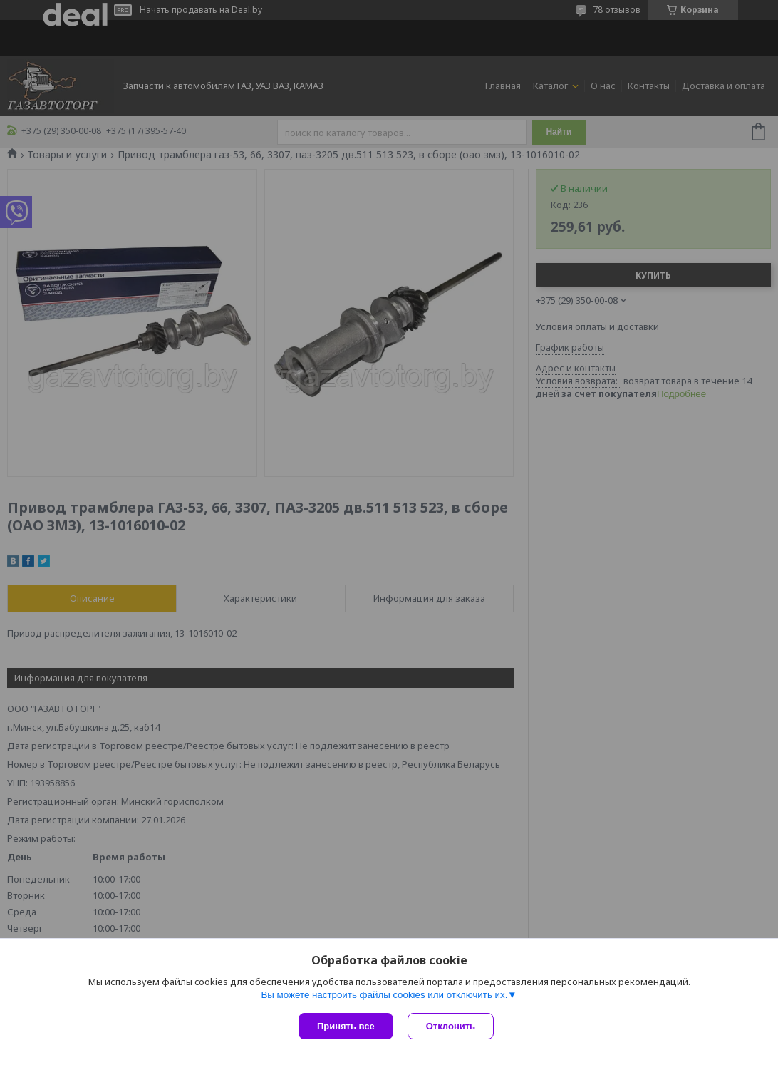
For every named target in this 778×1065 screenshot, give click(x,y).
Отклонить (450, 1026)
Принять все (346, 1026)
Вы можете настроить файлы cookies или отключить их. (384, 994)
